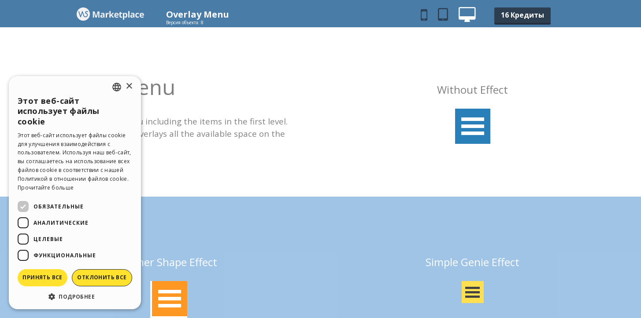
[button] (75, 296)
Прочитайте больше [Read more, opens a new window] (46, 187)
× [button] (129, 86)
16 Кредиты (522, 15)
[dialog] (75, 192)
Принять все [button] (42, 277)
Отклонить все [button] (101, 277)
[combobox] (116, 87)
